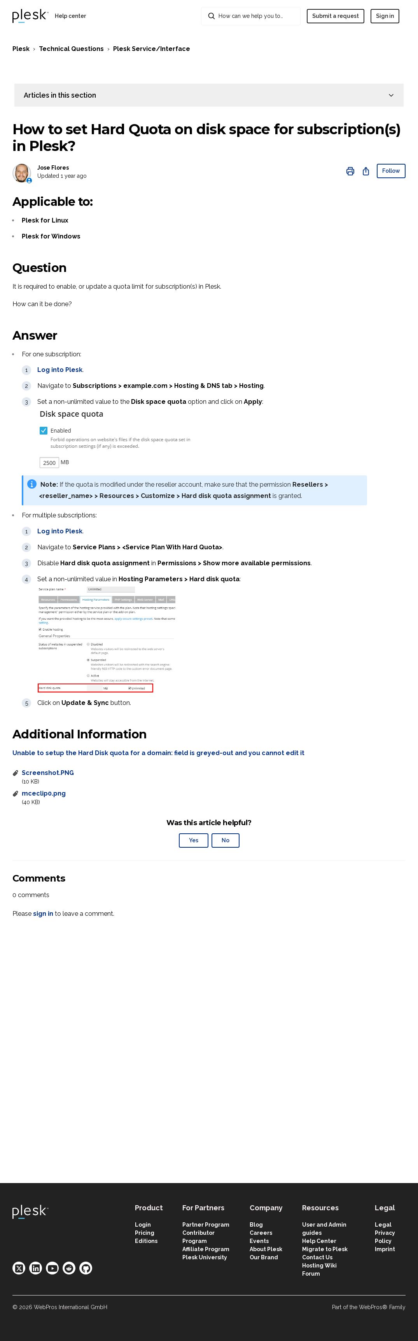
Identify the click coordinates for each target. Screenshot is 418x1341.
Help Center (319, 1241)
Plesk (21, 49)
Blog (256, 1225)
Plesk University (204, 1257)
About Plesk (266, 1249)
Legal (383, 1225)
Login (143, 1225)
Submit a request (335, 16)
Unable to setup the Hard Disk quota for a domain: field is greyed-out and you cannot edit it (158, 753)
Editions (146, 1241)
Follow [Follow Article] (391, 171)
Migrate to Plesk (325, 1249)
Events (259, 1241)
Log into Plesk (59, 369)
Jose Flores (53, 168)
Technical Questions (71, 49)
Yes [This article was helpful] (193, 840)
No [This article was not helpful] (225, 840)
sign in (43, 913)
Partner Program (205, 1225)
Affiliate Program (205, 1249)
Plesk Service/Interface (151, 49)
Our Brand (264, 1257)
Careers (261, 1233)
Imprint (385, 1249)
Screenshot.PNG (48, 773)
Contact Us (317, 1257)
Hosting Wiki (319, 1265)
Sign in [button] (385, 16)
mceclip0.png (44, 793)
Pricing (144, 1233)
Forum (311, 1274)
